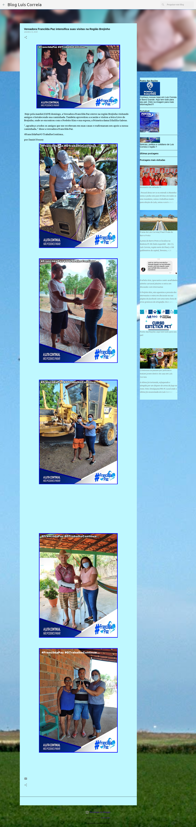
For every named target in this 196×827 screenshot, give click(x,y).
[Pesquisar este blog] (180, 4)
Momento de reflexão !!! (150, 187)
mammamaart (105, 818)
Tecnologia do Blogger (98, 812)
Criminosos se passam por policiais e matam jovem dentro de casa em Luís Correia (156, 373)
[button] (25, 37)
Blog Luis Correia (24, 4)
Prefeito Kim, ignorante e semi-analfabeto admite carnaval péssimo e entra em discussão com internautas (158, 283)
